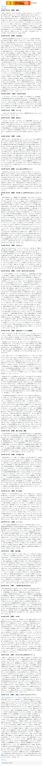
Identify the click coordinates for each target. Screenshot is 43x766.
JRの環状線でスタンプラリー (11, 697)
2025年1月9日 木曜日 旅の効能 (10, 551)
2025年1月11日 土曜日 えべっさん (11, 522)
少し (32, 333)
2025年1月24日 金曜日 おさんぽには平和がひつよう (17, 169)
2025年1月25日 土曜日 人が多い (11, 136)
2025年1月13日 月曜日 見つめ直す (11, 491)
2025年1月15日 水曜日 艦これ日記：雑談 (13, 431)
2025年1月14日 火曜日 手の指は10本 (12, 454)
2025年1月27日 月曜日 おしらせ (11, 110)
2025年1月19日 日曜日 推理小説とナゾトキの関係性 (17, 330)
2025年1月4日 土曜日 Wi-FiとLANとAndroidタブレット (18, 655)
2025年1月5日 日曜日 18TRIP (10, 616)
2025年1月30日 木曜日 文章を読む (11, 36)
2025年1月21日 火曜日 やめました (11, 245)
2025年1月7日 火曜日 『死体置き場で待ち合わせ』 (16, 585)
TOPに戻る (3, 6)
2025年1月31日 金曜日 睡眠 (10, 10)
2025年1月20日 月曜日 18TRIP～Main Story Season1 (18, 271)
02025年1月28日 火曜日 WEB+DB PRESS (13, 94)
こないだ (29, 333)
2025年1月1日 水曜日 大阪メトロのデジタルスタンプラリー (19, 694)
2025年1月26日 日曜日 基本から (11, 118)
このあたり (18, 701)
